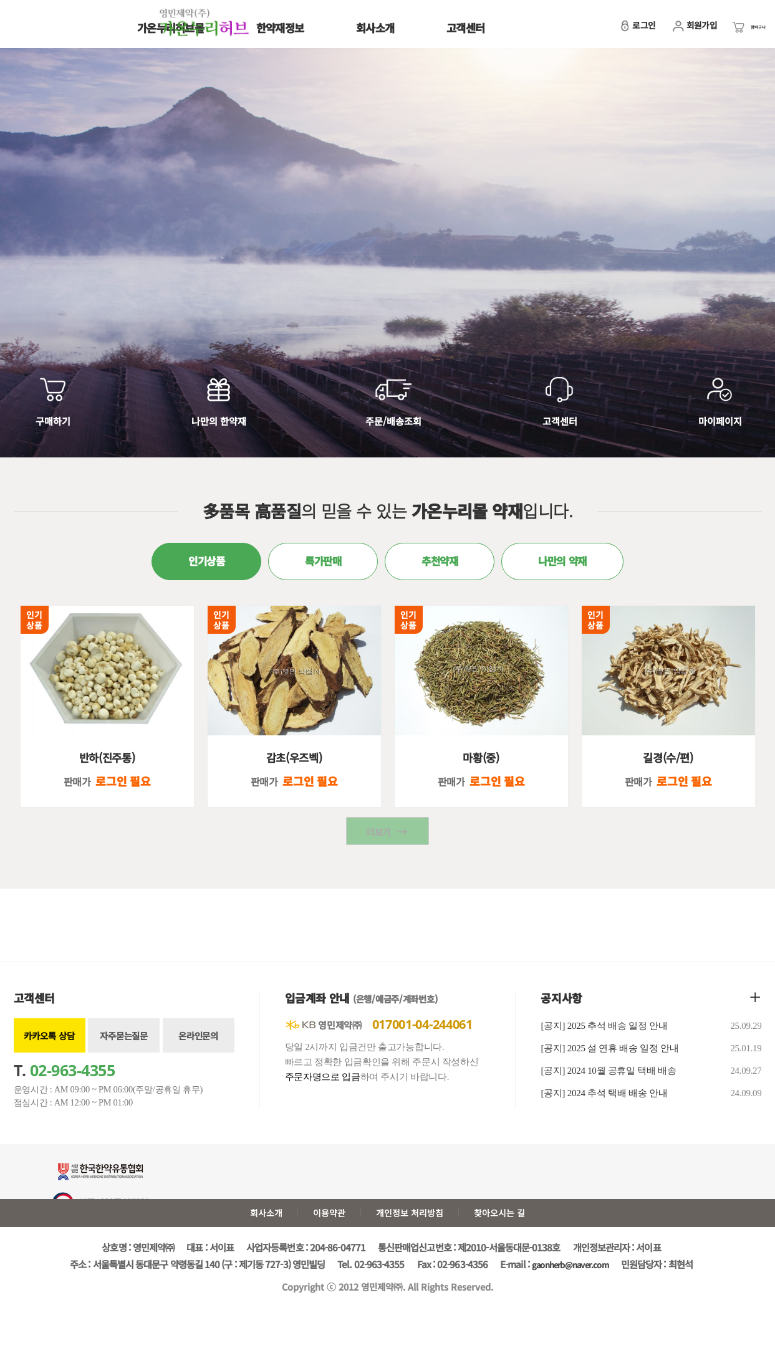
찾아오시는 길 (511, 1234)
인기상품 (34, 629)
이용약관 (325, 1234)
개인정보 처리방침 (412, 1234)
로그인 (615, 31)
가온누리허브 (60, 26)
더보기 (379, 850)
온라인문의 (198, 1054)
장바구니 (737, 31)
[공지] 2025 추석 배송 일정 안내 (651, 1045)
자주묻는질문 (123, 1054)
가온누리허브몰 (170, 28)
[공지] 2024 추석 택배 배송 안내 (651, 1112)
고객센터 (465, 28)
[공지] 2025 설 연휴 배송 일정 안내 (651, 1067)
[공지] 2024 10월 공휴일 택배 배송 (651, 1090)
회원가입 (673, 31)
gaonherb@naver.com (570, 1287)
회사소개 (375, 28)
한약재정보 (280, 28)
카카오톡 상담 (49, 1054)
